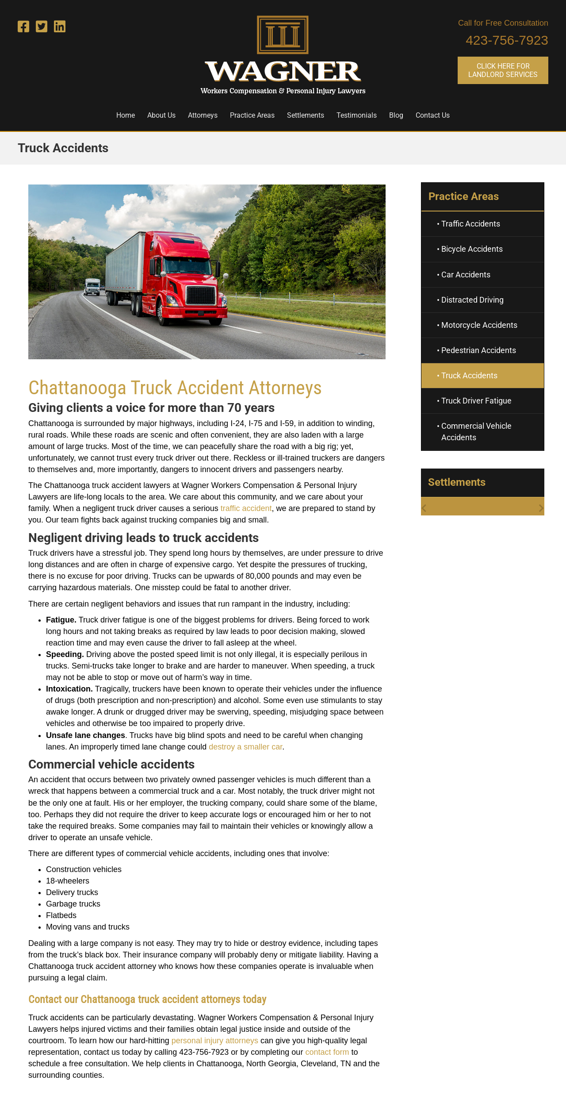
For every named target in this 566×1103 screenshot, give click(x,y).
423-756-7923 (507, 40)
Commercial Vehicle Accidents (476, 431)
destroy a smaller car (245, 746)
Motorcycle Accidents (479, 325)
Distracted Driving (472, 299)
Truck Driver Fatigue (476, 400)
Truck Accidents (469, 375)
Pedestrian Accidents (478, 350)
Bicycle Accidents (472, 249)
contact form (327, 1052)
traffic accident (246, 508)
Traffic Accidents (470, 223)
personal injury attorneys (215, 1040)
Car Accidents (465, 274)
